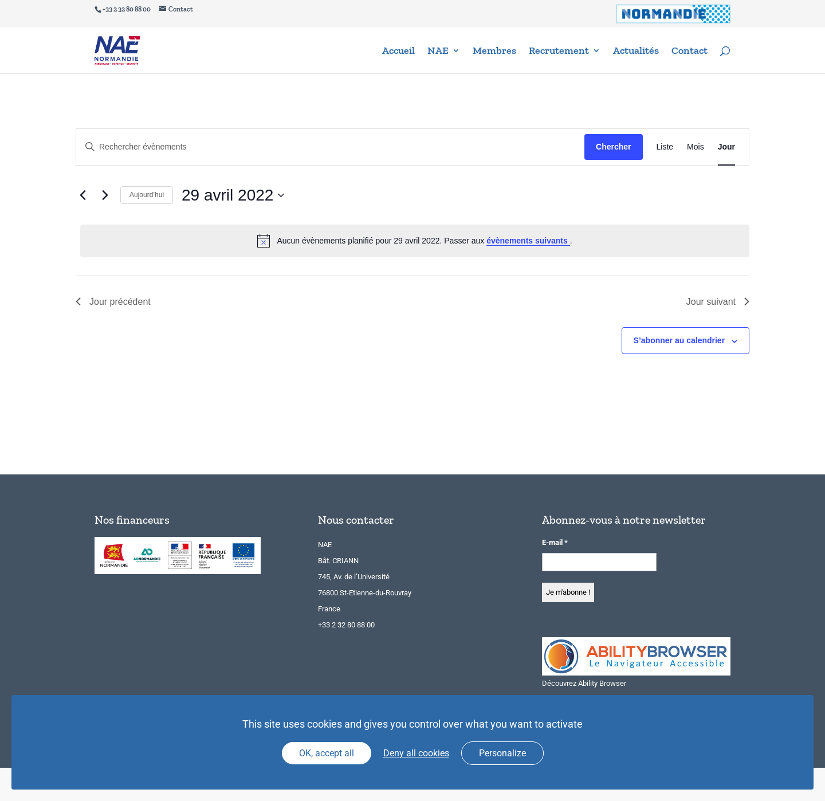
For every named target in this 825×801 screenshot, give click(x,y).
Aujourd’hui (146, 195)
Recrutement (559, 51)
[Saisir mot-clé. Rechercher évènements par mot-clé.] (330, 147)
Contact (689, 51)
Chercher (613, 146)
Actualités (636, 51)
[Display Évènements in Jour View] (726, 147)
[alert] (414, 241)
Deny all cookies (416, 753)
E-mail (555, 542)
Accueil (398, 51)
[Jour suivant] (105, 195)
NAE (438, 51)
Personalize (502, 753)
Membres (494, 51)
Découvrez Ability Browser (584, 683)
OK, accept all (326, 753)
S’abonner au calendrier (679, 340)
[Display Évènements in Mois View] (695, 147)
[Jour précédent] (82, 195)
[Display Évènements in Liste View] (665, 147)
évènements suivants (528, 240)
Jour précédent (113, 302)
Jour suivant (717, 302)
